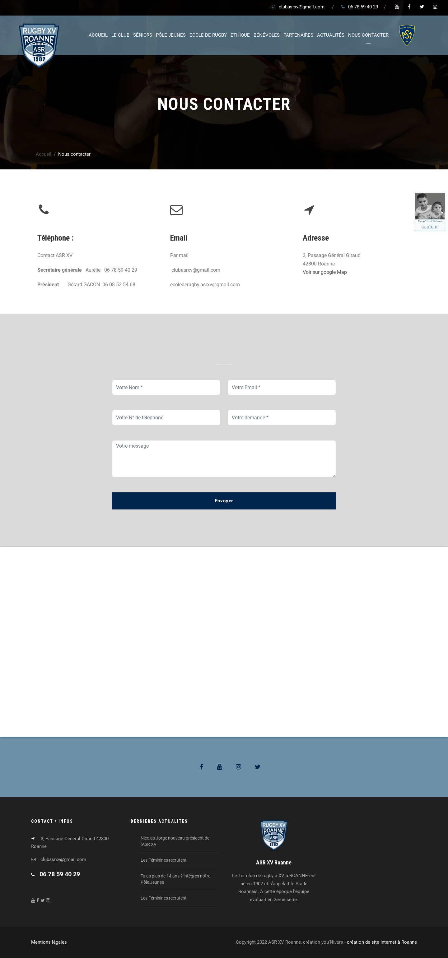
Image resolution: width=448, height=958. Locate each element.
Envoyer (224, 501)
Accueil (98, 35)
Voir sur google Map (325, 272)
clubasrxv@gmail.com (301, 7)
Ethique (240, 35)
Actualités (330, 35)
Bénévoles (267, 35)
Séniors (142, 35)
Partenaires (298, 35)
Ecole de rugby (208, 35)
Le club (120, 35)
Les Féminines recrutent (164, 860)
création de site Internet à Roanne (382, 942)
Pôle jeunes (171, 35)
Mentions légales (49, 942)
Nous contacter (368, 35)
